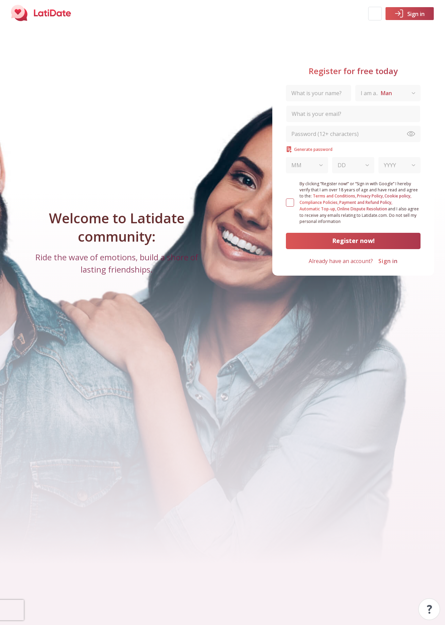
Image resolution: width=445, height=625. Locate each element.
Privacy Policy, (370, 196)
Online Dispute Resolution (362, 209)
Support (429, 609)
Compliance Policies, (319, 202)
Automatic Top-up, (317, 209)
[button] (375, 13)
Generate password (309, 149)
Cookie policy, (397, 196)
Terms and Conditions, (334, 196)
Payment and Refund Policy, (365, 202)
